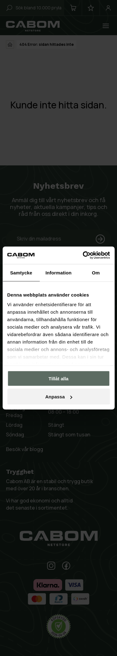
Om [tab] (96, 272)
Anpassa (58, 396)
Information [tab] (59, 272)
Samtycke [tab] (21, 272)
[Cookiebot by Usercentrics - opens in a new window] (83, 255)
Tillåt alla (59, 378)
